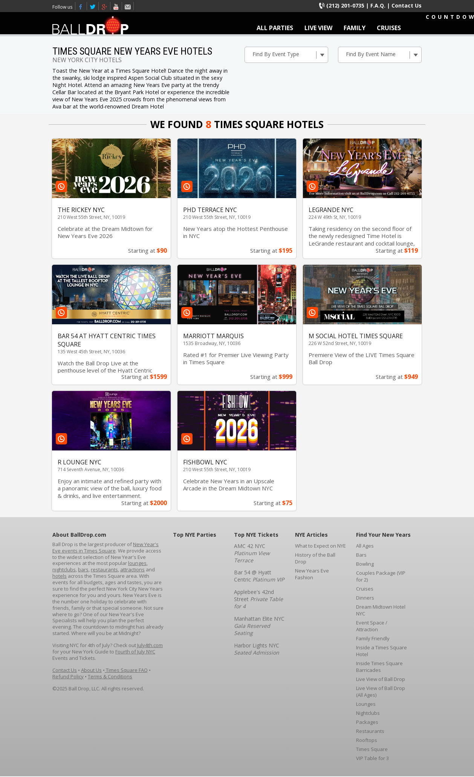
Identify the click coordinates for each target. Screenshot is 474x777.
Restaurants (370, 731)
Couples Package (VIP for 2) (380, 576)
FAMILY (354, 28)
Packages (367, 722)
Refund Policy (68, 676)
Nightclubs (368, 713)
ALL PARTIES (275, 28)
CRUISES (389, 28)
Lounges (366, 704)
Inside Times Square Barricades (379, 666)
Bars (361, 554)
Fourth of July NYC (135, 651)
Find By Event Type (290, 54)
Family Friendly (373, 638)
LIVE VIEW (318, 28)
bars (83, 569)
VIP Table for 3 (372, 758)
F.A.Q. (377, 5)
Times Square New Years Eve (104, 6)
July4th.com (150, 645)
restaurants (104, 569)
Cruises (364, 588)
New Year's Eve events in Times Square (105, 547)
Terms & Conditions (110, 676)
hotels (59, 575)
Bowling (365, 563)
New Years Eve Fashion (312, 574)
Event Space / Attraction (371, 626)
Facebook (81, 6)
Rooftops (366, 740)
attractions (132, 569)
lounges (137, 563)
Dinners (365, 597)
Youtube (116, 6)
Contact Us (406, 5)
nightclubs (64, 569)
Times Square (372, 749)
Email (128, 6)
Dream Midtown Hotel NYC (380, 610)
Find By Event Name (383, 54)
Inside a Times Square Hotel (381, 651)
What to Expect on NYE (320, 545)
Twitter (93, 6)
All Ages (365, 545)
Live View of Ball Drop (380, 679)
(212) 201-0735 (345, 5)
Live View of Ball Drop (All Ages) (380, 691)
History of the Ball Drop (315, 558)
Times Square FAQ (126, 670)
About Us (91, 670)
